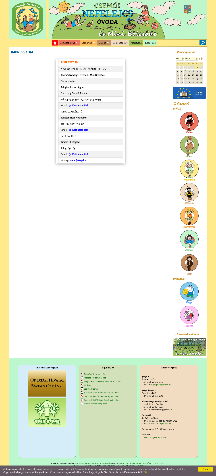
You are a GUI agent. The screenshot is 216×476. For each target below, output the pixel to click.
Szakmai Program (91, 389)
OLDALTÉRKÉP (148, 463)
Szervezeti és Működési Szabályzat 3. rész (101, 400)
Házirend (87, 385)
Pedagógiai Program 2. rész (95, 378)
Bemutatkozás (67, 43)
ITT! (145, 472)
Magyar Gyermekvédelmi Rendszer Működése (102, 381)
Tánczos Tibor (123, 463)
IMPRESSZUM (159, 463)
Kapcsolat (150, 43)
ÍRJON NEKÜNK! (135, 463)
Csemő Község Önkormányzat (154, 437)
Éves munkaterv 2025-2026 (95, 404)
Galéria (102, 43)
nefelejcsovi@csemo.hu (161, 385)
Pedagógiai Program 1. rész (95, 374)
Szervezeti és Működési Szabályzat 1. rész (101, 392)
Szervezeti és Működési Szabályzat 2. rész (101, 396)
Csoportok (86, 43)
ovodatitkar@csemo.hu (161, 423)
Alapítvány (136, 43)
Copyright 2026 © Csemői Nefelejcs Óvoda (95, 463)
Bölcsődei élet (120, 43)
